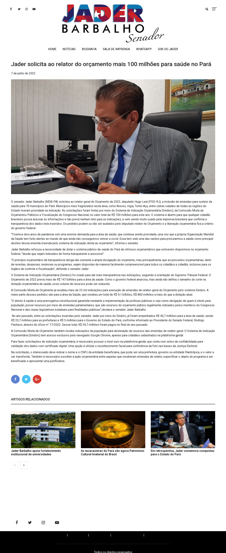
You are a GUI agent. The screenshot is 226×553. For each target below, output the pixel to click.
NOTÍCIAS (69, 49)
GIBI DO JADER (168, 49)
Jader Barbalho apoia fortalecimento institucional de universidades (36, 453)
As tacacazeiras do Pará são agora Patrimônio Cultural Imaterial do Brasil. (112, 453)
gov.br (179, 335)
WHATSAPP (144, 49)
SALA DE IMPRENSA (116, 49)
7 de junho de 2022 (23, 73)
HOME (52, 49)
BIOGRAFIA (89, 49)
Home (59, 535)
